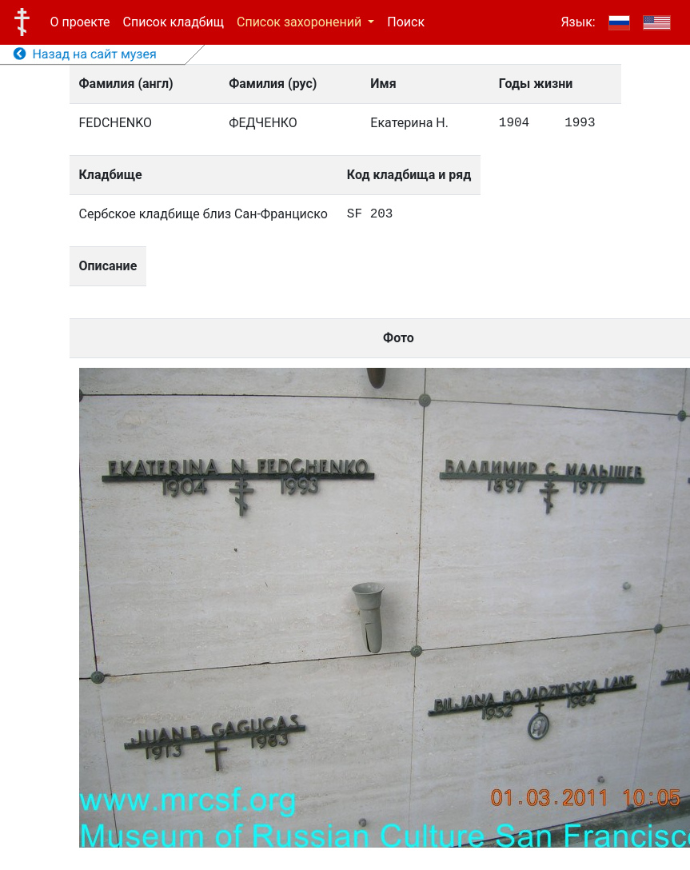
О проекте (80, 22)
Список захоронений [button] (301, 22)
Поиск (406, 22)
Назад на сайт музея (85, 54)
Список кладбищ (173, 22)
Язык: (577, 22)
